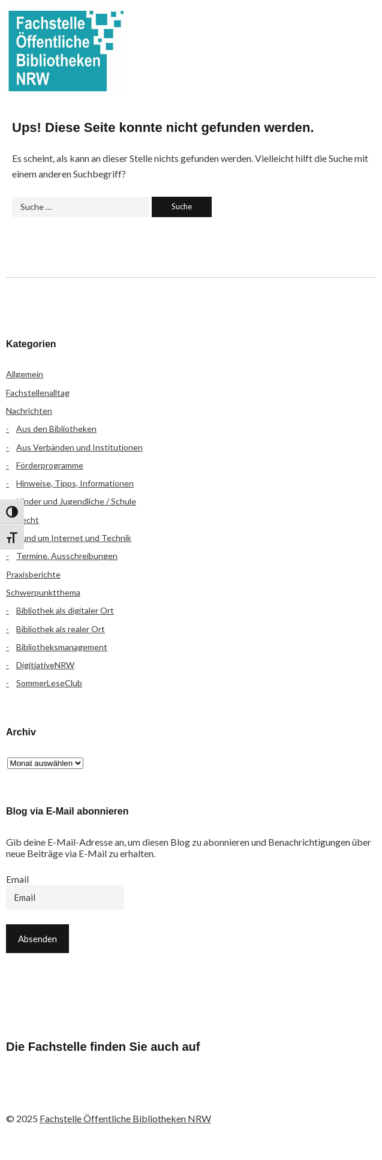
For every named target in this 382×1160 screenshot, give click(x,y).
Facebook (21, 1094)
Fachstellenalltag (38, 392)
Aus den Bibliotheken (56, 428)
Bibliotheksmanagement (61, 647)
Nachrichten (29, 410)
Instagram (85, 1094)
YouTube (116, 1094)
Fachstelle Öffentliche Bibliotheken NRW (66, 51)
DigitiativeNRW (45, 665)
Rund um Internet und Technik (73, 538)
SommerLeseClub (49, 683)
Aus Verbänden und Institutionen (79, 447)
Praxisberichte (33, 574)
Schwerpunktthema (43, 592)
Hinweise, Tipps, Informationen (75, 483)
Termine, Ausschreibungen (67, 556)
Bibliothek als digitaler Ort (65, 610)
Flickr (53, 1094)
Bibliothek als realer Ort (60, 629)
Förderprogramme (49, 465)
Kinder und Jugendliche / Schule (76, 501)
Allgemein (24, 374)
